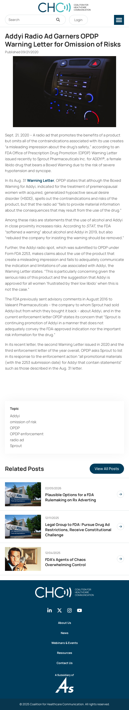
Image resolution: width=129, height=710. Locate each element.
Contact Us (65, 663)
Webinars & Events (64, 643)
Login (78, 20)
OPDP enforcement (26, 433)
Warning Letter (40, 180)
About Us (64, 623)
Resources (64, 653)
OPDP (15, 427)
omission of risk (23, 421)
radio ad (17, 439)
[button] (119, 20)
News (64, 633)
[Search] (59, 20)
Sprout (16, 445)
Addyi (15, 415)
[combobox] (28, 20)
